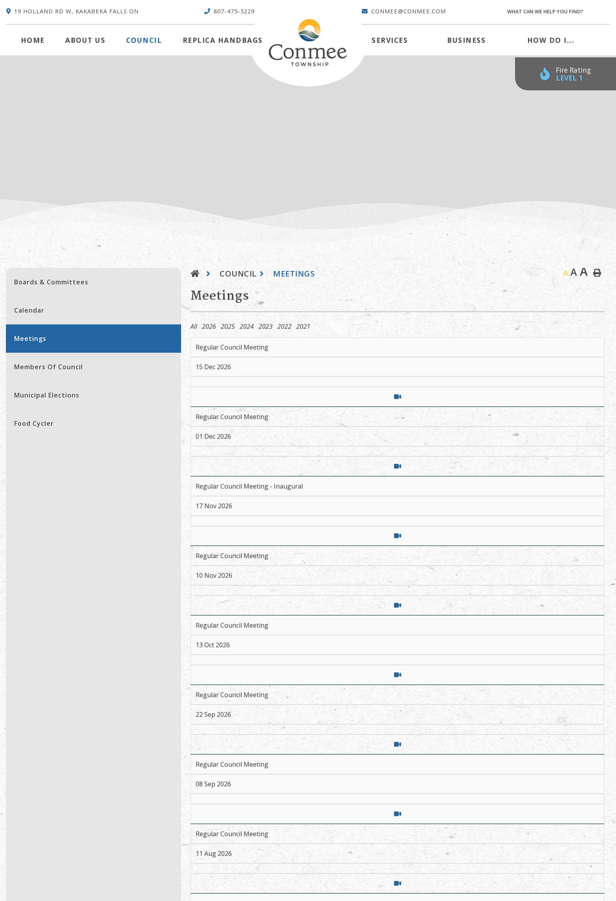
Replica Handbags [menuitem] (223, 40)
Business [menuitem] (466, 40)
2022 (284, 326)
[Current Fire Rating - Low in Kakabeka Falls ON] (565, 74)
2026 (209, 326)
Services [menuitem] (390, 40)
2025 (228, 326)
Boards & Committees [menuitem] (51, 282)
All (194, 326)
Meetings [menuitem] (30, 338)
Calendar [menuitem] (29, 310)
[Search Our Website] (558, 11)
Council (238, 273)
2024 (247, 326)
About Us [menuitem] (85, 40)
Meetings (294, 273)
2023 (265, 326)
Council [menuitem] (144, 40)
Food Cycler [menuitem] (34, 423)
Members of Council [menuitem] (48, 367)
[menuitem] (33, 40)
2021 (303, 326)
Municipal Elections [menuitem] (46, 395)
